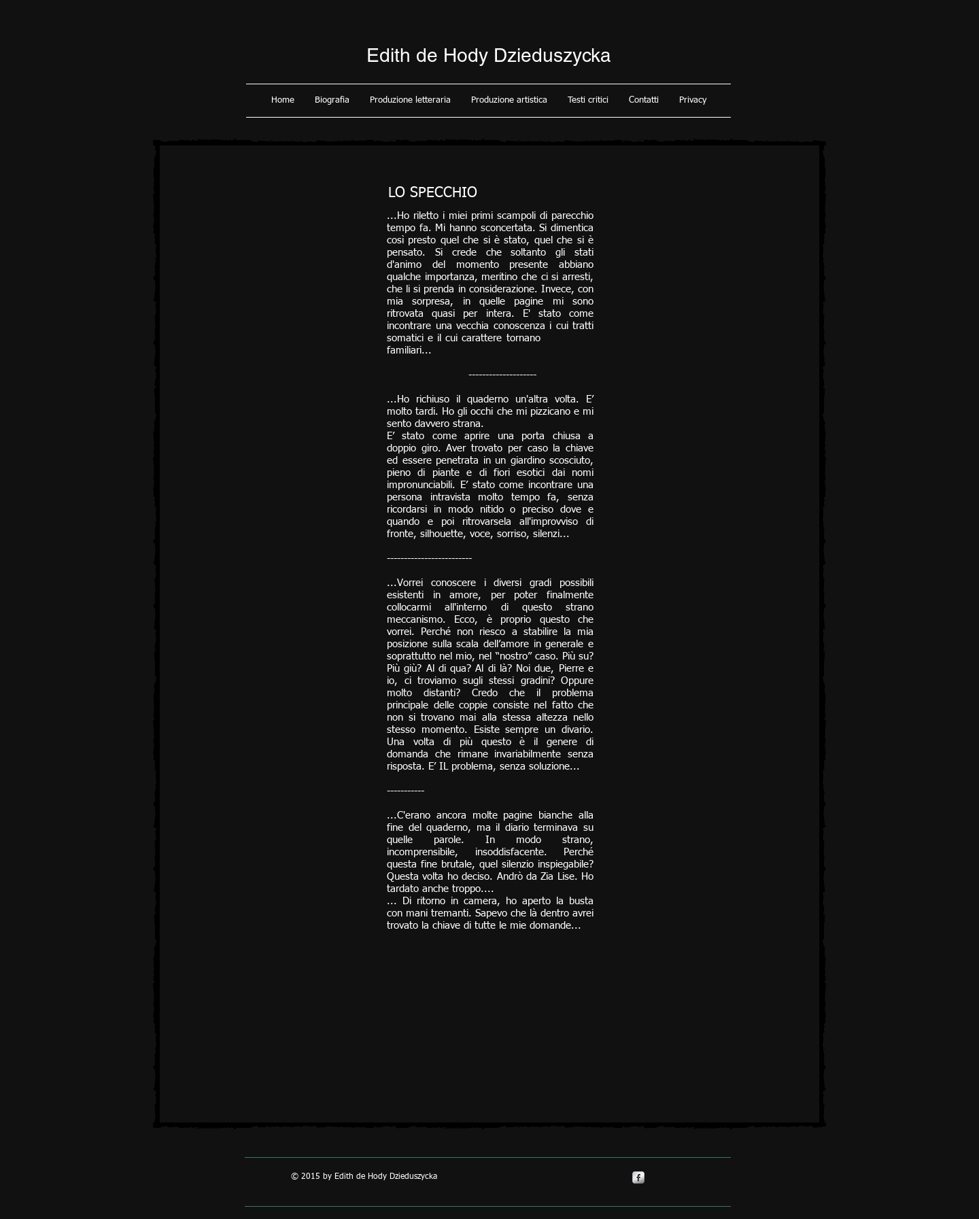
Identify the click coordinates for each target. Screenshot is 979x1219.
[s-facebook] (638, 1177)
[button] (332, 100)
